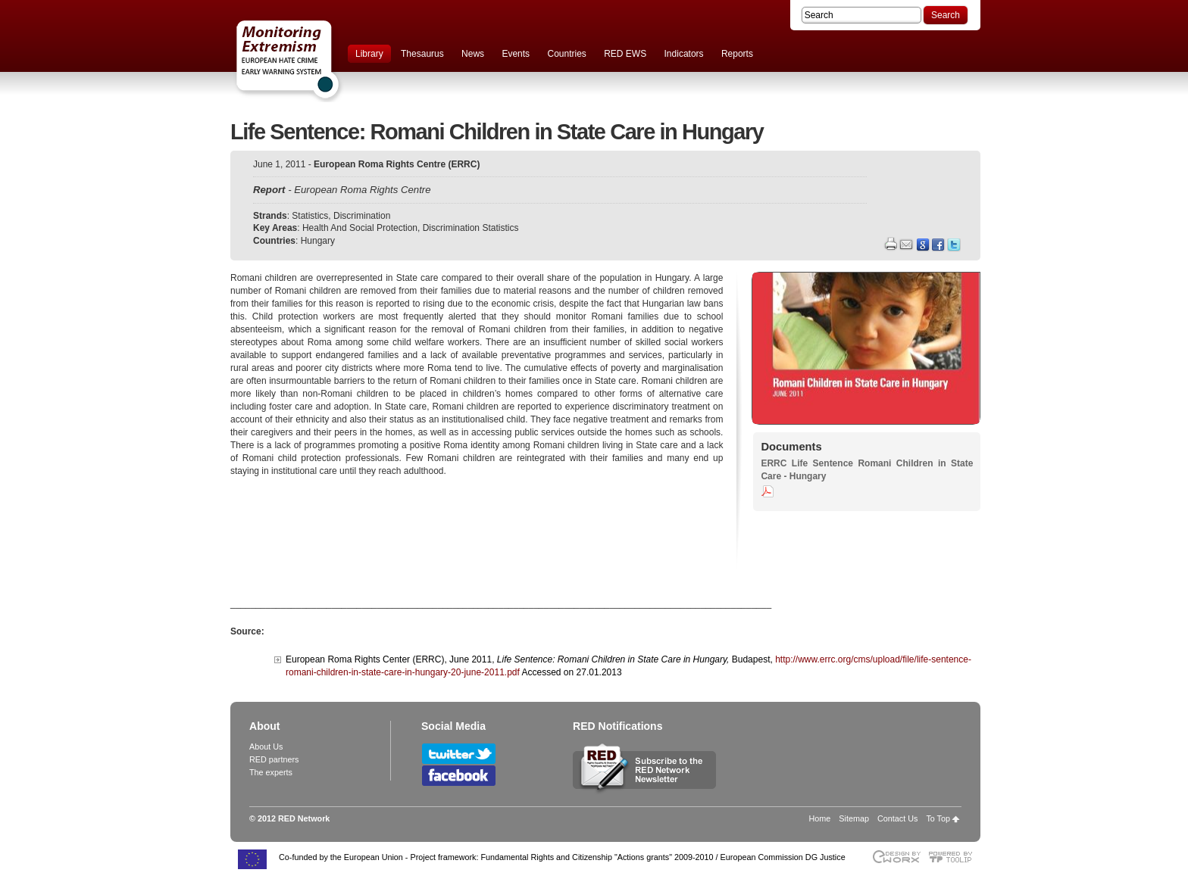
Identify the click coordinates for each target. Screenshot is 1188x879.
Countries (566, 53)
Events (516, 53)
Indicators (684, 53)
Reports (737, 53)
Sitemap (854, 818)
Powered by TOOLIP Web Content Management (954, 856)
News (472, 53)
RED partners (274, 759)
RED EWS (625, 53)
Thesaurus (422, 53)
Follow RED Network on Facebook (459, 775)
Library (369, 53)
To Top (938, 818)
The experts (270, 772)
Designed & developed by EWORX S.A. (896, 856)
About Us (266, 746)
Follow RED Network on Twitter (459, 753)
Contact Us (897, 818)
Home (820, 818)
